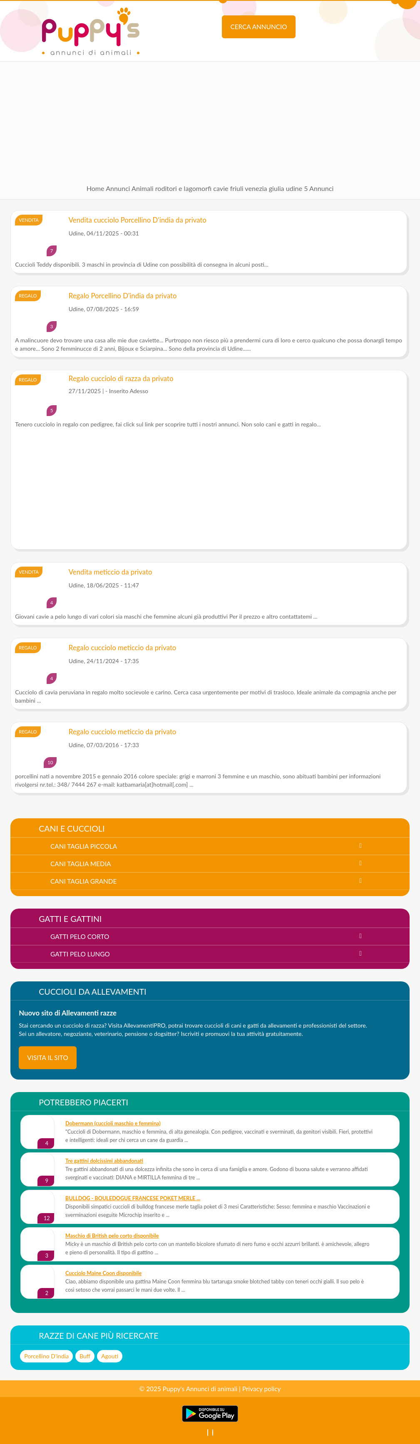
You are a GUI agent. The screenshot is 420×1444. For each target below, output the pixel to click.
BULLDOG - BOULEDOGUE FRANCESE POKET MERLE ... (132, 1198)
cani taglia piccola (83, 846)
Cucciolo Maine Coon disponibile (103, 1273)
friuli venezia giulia (257, 188)
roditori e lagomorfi (183, 188)
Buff (85, 1356)
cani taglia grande (83, 881)
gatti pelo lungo (80, 954)
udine (294, 188)
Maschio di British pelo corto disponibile (112, 1236)
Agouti (109, 1356)
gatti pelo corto (79, 936)
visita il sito (47, 1057)
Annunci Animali (130, 188)
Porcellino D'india (46, 1356)
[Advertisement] (210, 120)
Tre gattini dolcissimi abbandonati (104, 1161)
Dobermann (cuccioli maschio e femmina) (113, 1123)
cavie (220, 188)
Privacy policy (261, 1388)
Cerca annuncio (258, 26)
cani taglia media (80, 863)
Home (95, 188)
